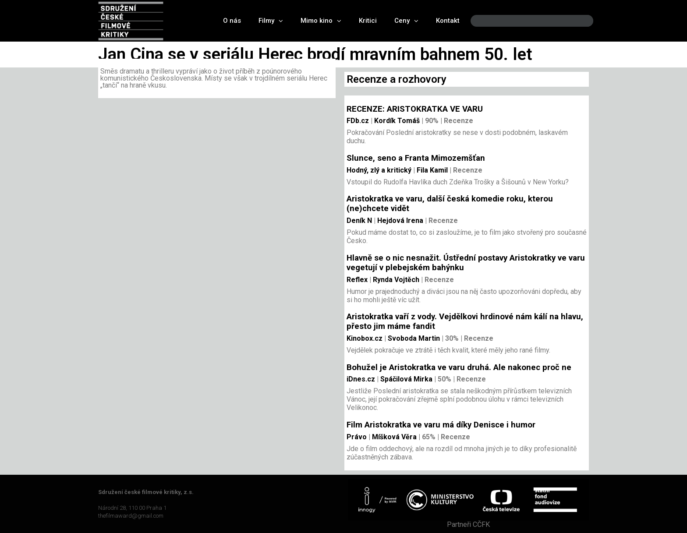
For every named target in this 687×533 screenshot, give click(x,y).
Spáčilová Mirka (405, 379)
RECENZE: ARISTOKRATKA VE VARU (415, 109)
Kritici (368, 21)
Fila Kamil (431, 170)
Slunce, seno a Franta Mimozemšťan (416, 158)
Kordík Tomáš (396, 120)
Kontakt (448, 21)
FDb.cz (358, 120)
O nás (232, 21)
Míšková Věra (393, 437)
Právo (357, 437)
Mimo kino (321, 20)
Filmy (271, 20)
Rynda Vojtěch (395, 279)
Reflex (357, 279)
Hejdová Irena (399, 220)
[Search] (579, 21)
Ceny (406, 20)
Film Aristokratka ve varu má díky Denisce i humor (441, 425)
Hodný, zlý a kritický (379, 170)
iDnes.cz (361, 379)
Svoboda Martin (413, 338)
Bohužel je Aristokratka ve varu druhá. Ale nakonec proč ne (459, 367)
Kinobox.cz (364, 338)
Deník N (359, 220)
